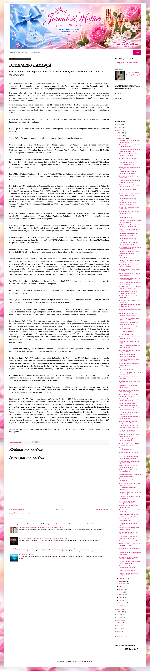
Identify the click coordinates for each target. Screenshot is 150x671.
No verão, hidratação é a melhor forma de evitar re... (129, 519)
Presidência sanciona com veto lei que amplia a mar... (129, 544)
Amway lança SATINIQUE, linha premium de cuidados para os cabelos (41, 527)
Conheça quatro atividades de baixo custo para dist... (130, 470)
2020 (119, 612)
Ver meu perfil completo (133, 75)
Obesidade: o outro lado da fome (129, 541)
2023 (119, 133)
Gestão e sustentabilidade (127, 570)
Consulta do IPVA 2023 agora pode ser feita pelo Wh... (130, 373)
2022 (119, 135)
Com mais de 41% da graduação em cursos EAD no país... (129, 243)
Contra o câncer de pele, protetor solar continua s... (129, 208)
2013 (119, 631)
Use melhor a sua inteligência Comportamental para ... (128, 502)
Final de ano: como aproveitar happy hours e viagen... (128, 234)
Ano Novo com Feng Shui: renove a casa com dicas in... (130, 439)
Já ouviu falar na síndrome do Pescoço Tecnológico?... (128, 537)
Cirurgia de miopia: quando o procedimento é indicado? (128, 172)
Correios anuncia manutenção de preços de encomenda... (129, 408)
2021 (119, 609)
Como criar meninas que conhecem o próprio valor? (130, 479)
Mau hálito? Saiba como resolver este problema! (129, 528)
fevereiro (122, 603)
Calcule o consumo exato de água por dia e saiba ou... (129, 168)
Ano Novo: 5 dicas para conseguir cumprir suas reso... (129, 444)
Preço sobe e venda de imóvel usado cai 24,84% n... (128, 395)
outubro (121, 581)
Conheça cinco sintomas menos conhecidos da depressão (129, 225)
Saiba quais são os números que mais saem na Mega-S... (129, 399)
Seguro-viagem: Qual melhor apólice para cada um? (128, 566)
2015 (119, 626)
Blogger (90, 661)
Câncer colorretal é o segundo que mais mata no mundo (129, 194)
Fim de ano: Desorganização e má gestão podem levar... (129, 261)
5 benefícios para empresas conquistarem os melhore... (128, 404)
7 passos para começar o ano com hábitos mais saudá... (129, 216)
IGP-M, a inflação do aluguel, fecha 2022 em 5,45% (130, 283)
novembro (122, 578)
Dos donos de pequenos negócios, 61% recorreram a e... (129, 562)
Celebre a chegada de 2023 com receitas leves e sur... (129, 323)
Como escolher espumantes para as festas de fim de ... (129, 141)
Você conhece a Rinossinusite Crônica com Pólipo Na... (128, 515)
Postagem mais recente (16, 509)
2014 (119, 628)
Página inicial (59, 509)
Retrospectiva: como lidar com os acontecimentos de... (129, 506)
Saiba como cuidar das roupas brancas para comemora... (128, 457)
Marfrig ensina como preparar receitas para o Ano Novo (128, 314)
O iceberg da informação (27, 554)
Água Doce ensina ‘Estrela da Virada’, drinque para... (128, 292)
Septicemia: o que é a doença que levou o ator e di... (129, 185)
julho (120, 589)
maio (121, 595)
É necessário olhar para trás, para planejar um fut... (129, 462)
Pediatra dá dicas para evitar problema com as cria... (128, 524)
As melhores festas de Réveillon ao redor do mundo (130, 364)
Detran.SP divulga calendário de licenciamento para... (129, 391)
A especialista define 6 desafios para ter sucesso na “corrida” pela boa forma (43, 538)
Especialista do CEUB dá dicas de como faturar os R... (129, 386)
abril (120, 597)
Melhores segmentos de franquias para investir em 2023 (129, 274)
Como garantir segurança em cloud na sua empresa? (130, 549)
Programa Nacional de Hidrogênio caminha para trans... (129, 279)
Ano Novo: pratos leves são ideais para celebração (129, 327)
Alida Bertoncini (133, 72)
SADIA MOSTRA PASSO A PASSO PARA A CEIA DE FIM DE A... (130, 287)
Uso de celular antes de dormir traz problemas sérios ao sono (29, 522)
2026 (119, 125)
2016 (119, 623)
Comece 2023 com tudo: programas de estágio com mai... (130, 248)
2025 (119, 127)
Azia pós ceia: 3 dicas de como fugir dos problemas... (128, 533)
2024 (119, 130)
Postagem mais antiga (101, 509)
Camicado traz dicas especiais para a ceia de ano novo (130, 310)
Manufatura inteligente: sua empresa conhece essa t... (128, 199)
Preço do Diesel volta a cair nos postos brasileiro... (129, 265)
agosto (121, 586)
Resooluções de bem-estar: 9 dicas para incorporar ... (130, 484)
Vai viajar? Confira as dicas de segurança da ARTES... (128, 574)
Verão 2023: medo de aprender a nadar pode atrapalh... (129, 466)
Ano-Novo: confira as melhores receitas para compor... (128, 159)
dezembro (122, 138)
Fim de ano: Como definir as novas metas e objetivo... (130, 493)
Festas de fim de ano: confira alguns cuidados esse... (128, 203)
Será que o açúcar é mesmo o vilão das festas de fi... (130, 212)
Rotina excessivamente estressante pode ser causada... (130, 475)
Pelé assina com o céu (126, 334)
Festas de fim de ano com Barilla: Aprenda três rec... (129, 145)
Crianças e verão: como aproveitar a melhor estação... (129, 448)
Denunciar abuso (122, 637)
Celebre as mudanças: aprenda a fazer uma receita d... (129, 150)
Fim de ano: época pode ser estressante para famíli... (127, 355)
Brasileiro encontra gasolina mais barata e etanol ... (129, 382)
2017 (119, 620)
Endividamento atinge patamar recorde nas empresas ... (128, 558)
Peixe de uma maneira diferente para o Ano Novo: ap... (129, 319)
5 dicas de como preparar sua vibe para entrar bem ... (129, 346)
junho (121, 592)
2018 (119, 617)
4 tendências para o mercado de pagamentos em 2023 (129, 252)
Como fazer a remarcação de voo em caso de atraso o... (129, 368)
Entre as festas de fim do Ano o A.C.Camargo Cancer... (128, 163)
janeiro (121, 606)
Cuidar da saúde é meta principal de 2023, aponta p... (129, 270)
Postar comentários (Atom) (22, 513)
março (121, 600)
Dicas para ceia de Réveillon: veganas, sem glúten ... (128, 154)
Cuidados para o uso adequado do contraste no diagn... (129, 181)
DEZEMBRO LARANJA (126, 331)
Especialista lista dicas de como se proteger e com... (130, 221)
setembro (122, 584)
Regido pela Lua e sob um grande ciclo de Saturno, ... (129, 337)
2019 (119, 614)
